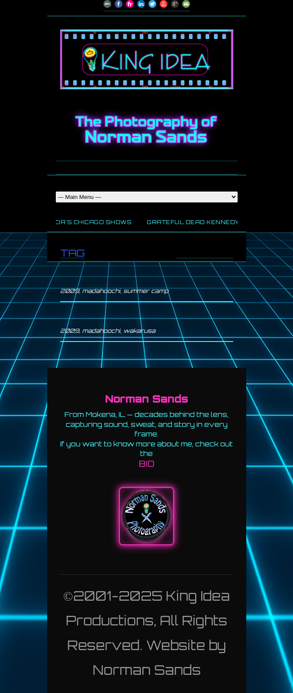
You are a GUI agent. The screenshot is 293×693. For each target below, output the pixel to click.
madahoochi (101, 290)
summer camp (145, 290)
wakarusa (139, 330)
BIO (147, 464)
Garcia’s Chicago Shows (88, 222)
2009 (69, 290)
